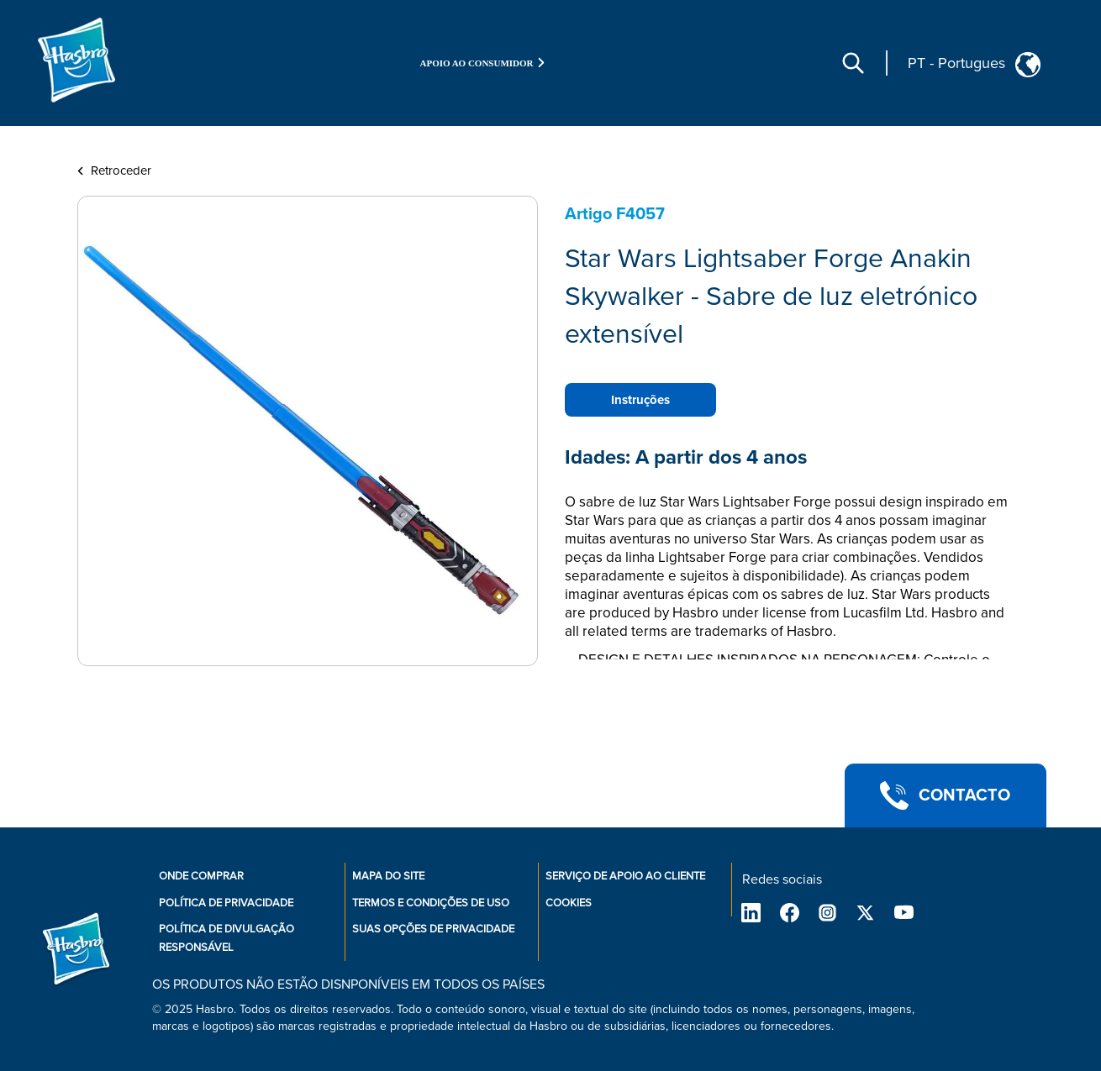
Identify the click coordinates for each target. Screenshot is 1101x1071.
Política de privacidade (226, 903)
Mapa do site (388, 876)
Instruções (640, 399)
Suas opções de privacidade (433, 929)
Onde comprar (201, 876)
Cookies (568, 903)
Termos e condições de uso (430, 903)
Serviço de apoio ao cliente (625, 876)
